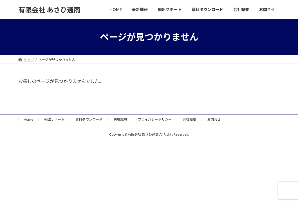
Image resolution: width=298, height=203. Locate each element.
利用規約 (120, 119)
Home (28, 119)
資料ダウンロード (88, 119)
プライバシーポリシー (155, 119)
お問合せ (214, 119)
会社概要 (189, 119)
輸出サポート (54, 119)
